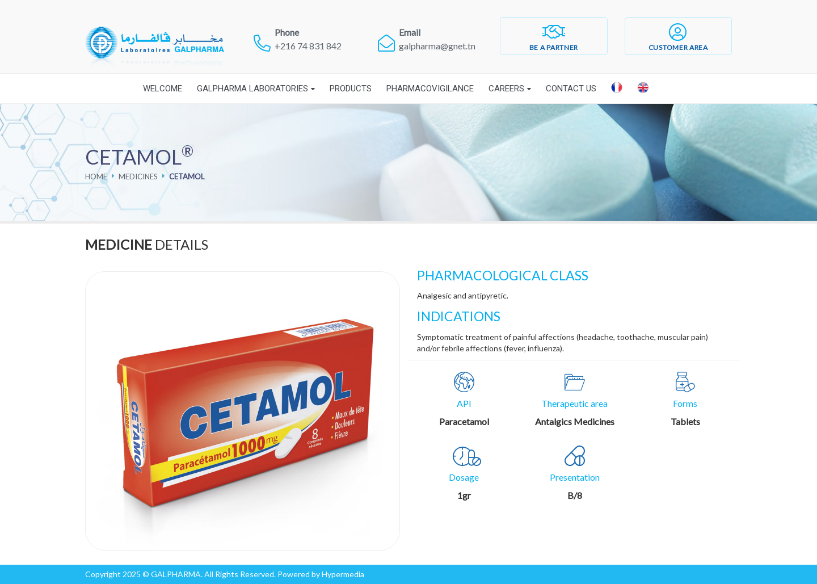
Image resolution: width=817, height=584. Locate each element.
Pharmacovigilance (430, 88)
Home (96, 176)
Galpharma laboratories (252, 88)
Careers (506, 88)
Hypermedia (343, 574)
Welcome (162, 88)
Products (351, 88)
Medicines (138, 176)
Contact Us (571, 88)
